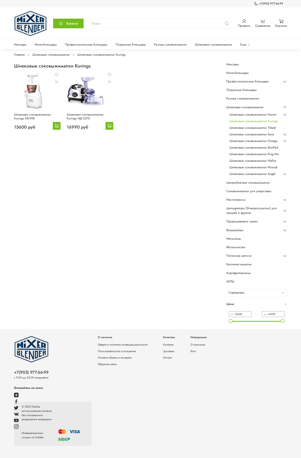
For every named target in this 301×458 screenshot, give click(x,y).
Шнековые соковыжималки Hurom (252, 114)
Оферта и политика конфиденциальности (123, 345)
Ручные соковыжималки (170, 44)
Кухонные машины (239, 264)
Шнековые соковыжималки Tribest (252, 127)
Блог (193, 351)
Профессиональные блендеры (86, 44)
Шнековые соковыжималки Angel (252, 174)
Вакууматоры (234, 230)
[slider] (231, 321)
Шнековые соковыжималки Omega (253, 141)
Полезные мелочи (239, 255)
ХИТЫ (230, 281)
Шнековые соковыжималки (213, 44)
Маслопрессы (235, 199)
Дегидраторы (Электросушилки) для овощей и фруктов (251, 210)
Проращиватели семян (242, 221)
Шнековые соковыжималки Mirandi (253, 167)
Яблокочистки (235, 247)
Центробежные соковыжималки (248, 182)
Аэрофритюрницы (238, 273)
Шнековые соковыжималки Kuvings (253, 121)
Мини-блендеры (46, 44)
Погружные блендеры (131, 44)
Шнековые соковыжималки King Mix (254, 154)
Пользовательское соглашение (117, 351)
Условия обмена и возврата (114, 357)
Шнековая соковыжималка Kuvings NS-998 (32, 116)
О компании (197, 345)
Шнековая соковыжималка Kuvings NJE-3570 (85, 116)
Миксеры (20, 44)
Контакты (168, 345)
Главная (19, 54)
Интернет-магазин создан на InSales (32, 435)
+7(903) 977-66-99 (268, 4)
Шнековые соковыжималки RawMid (253, 147)
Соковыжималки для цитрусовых (248, 191)
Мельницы (233, 238)
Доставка (168, 351)
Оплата (167, 357)
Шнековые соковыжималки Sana (251, 134)
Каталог (68, 23)
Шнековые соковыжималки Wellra (252, 160)
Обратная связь (107, 364)
